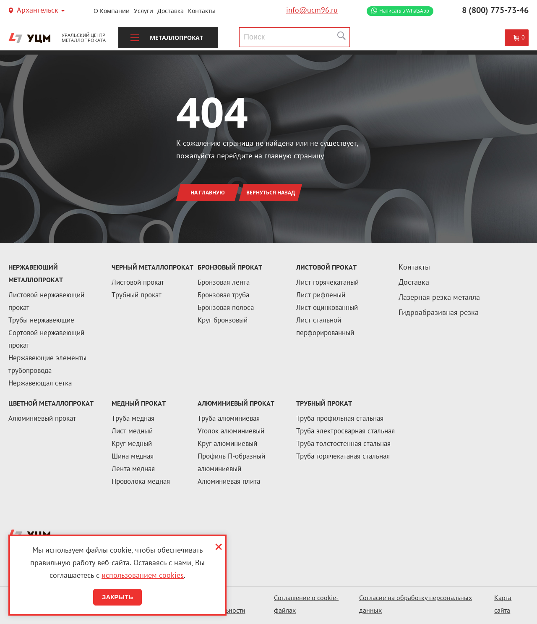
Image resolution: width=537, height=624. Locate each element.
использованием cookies (143, 576)
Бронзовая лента (224, 283)
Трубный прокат (137, 295)
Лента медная (133, 469)
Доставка (170, 11)
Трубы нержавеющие (41, 320)
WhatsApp (404, 11)
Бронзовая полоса (226, 308)
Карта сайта (502, 605)
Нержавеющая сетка (40, 383)
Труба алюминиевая (229, 419)
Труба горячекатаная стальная (343, 456)
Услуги (143, 11)
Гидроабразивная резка (439, 313)
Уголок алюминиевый (231, 431)
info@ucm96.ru (312, 11)
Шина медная (133, 456)
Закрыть (117, 596)
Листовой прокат (138, 283)
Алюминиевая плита (229, 482)
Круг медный (132, 444)
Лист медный (132, 431)
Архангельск (37, 11)
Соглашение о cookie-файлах (306, 605)
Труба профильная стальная (339, 419)
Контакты (202, 11)
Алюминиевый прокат (42, 419)
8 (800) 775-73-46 (495, 10)
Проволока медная (141, 482)
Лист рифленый (320, 295)
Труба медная (133, 419)
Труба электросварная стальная (345, 431)
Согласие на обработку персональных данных (415, 605)
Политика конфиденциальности (213, 605)
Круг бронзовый (223, 320)
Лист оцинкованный (327, 308)
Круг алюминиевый (227, 444)
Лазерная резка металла (439, 298)
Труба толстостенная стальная (343, 444)
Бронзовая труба (223, 295)
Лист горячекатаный (327, 283)
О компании (112, 11)
